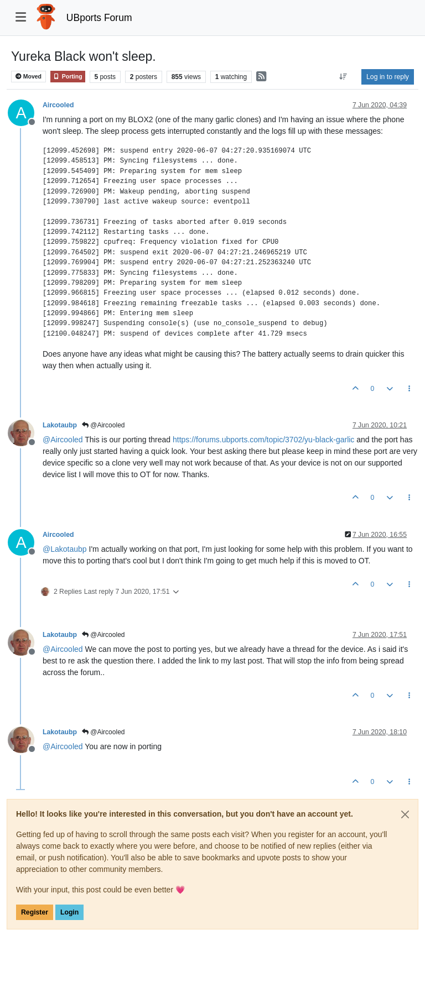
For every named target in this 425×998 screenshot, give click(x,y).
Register (34, 912)
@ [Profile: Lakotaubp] (65, 549)
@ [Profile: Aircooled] (63, 439)
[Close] (405, 814)
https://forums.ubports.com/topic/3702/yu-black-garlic (263, 439)
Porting (67, 76)
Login (69, 912)
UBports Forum (99, 17)
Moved (28, 76)
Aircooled (58, 105)
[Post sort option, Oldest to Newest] (343, 77)
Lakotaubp (60, 425)
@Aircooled (103, 425)
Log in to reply (387, 77)
